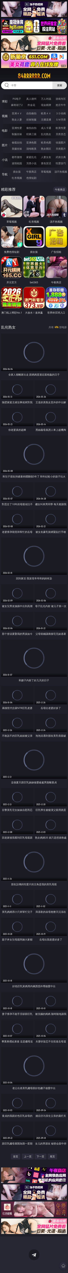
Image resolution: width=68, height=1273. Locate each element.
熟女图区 (46, 148)
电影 (5, 131)
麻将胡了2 (17, 105)
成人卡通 (46, 128)
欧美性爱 (61, 128)
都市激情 (17, 157)
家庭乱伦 (31, 157)
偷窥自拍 (17, 142)
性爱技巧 (61, 163)
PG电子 (17, 98)
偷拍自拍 (31, 128)
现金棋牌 (46, 105)
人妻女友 (46, 157)
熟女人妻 (17, 119)
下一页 (40, 1156)
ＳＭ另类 (61, 119)
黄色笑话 (46, 163)
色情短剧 (31, 178)
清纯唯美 (31, 148)
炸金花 (31, 105)
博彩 (5, 101)
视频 (5, 116)
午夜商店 (31, 171)
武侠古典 (61, 157)
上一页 (28, 1156)
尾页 (52, 1156)
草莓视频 (46, 171)
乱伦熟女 (46, 134)
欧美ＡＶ (46, 113)
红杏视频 (17, 178)
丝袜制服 (31, 119)
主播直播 (46, 119)
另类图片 (61, 148)
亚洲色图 (31, 142)
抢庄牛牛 (61, 105)
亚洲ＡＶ (17, 113)
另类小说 (31, 163)
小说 (5, 160)
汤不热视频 (60, 171)
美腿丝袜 (17, 148)
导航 (5, 174)
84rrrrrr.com (34, 76)
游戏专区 (61, 98)
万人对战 (46, 98)
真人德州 (31, 98)
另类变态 (61, 134)
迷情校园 (17, 163)
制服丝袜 (17, 134)
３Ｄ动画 (61, 113)
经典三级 (31, 134)
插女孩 (17, 171)
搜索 (59, 85)
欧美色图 (46, 142)
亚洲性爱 (17, 128)
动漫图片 (61, 142)
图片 (5, 145)
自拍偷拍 (31, 113)
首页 (15, 1156)
